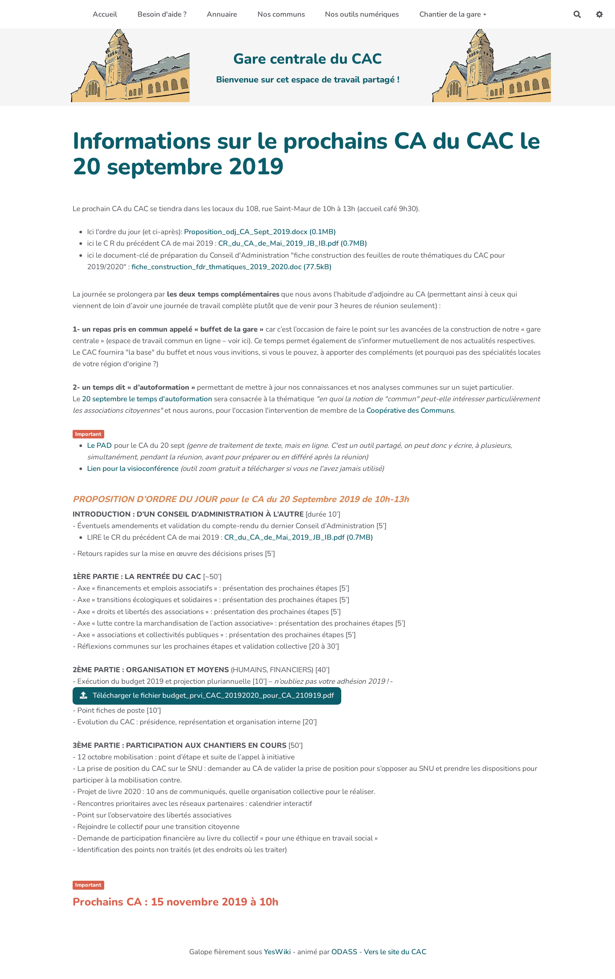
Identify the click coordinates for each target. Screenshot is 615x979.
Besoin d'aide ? (162, 14)
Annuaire (222, 14)
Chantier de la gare (452, 14)
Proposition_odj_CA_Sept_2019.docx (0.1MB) (260, 232)
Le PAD (99, 445)
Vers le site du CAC (395, 952)
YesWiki (277, 952)
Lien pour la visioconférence (133, 468)
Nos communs (281, 14)
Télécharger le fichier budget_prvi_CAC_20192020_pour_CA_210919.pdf (207, 695)
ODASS (344, 952)
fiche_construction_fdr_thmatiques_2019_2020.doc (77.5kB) (232, 267)
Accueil (105, 14)
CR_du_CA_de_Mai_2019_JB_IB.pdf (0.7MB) (292, 243)
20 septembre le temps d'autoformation (147, 399)
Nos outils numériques (362, 14)
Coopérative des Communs (410, 410)
